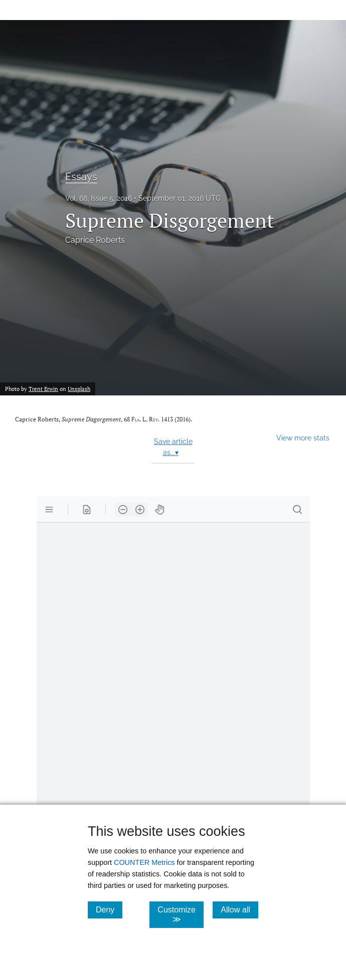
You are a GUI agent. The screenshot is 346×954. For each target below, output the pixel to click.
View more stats (302, 437)
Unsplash (79, 388)
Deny (109, 909)
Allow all (239, 909)
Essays (81, 177)
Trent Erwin (43, 388)
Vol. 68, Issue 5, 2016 (98, 198)
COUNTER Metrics (144, 862)
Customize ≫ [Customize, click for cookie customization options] (180, 914)
